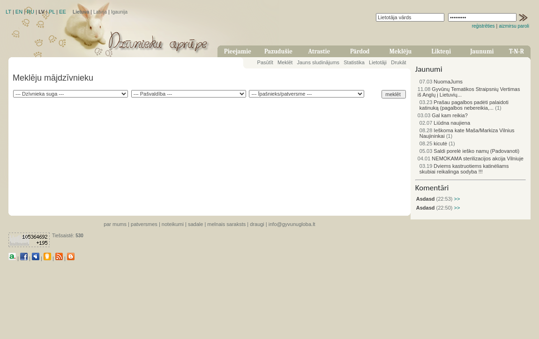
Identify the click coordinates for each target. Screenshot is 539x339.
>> (456, 199)
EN (18, 12)
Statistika (354, 62)
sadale (195, 224)
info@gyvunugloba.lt (292, 224)
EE (62, 12)
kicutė (433, 143)
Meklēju (400, 51)
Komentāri (432, 188)
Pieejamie (237, 51)
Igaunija (119, 12)
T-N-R (516, 51)
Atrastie (319, 51)
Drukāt (398, 62)
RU (30, 12)
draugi (257, 224)
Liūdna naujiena (444, 123)
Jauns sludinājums (318, 62)
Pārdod (360, 51)
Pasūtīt (265, 62)
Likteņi (441, 51)
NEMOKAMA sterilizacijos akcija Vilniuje (471, 158)
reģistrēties (483, 26)
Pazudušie (278, 51)
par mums (115, 224)
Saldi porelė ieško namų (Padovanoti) (469, 151)
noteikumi (173, 224)
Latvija (100, 12)
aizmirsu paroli (514, 26)
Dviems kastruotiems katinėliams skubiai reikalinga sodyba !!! (464, 168)
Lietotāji (378, 62)
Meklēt (284, 62)
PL (52, 12)
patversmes (144, 224)
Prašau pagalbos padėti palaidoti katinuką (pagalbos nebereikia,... (464, 105)
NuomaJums (441, 81)
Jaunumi (482, 51)
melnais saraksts (226, 224)
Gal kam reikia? (443, 115)
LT (8, 12)
